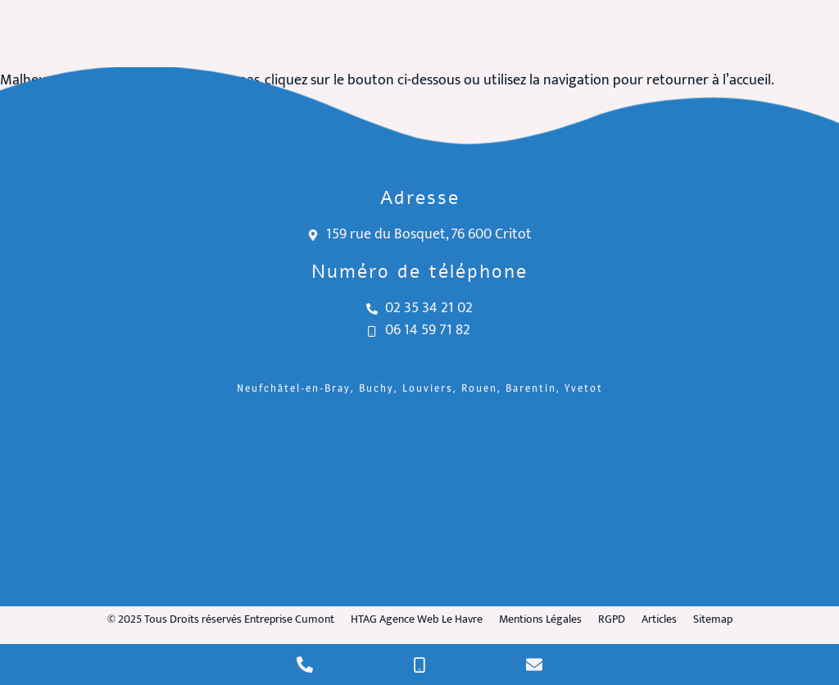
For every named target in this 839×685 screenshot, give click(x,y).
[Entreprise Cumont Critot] (419, 503)
